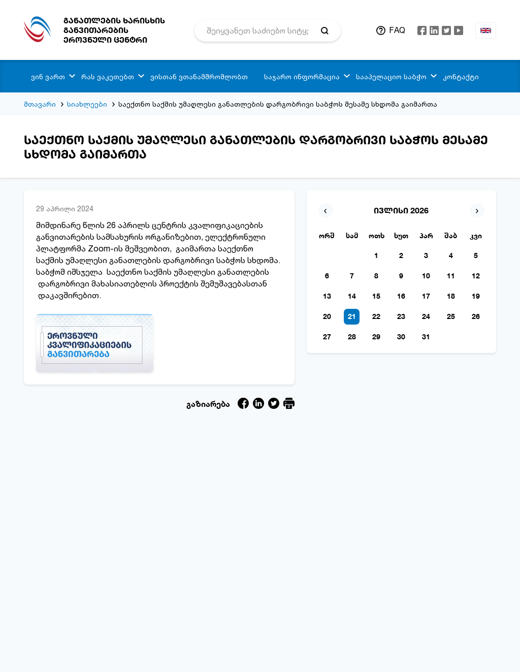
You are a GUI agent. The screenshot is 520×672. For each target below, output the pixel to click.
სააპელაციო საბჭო (391, 76)
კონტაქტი (461, 76)
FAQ (397, 30)
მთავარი (40, 104)
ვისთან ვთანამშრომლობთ (199, 76)
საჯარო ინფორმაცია (302, 76)
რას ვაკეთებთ (107, 76)
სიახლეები (87, 104)
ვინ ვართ (48, 76)
